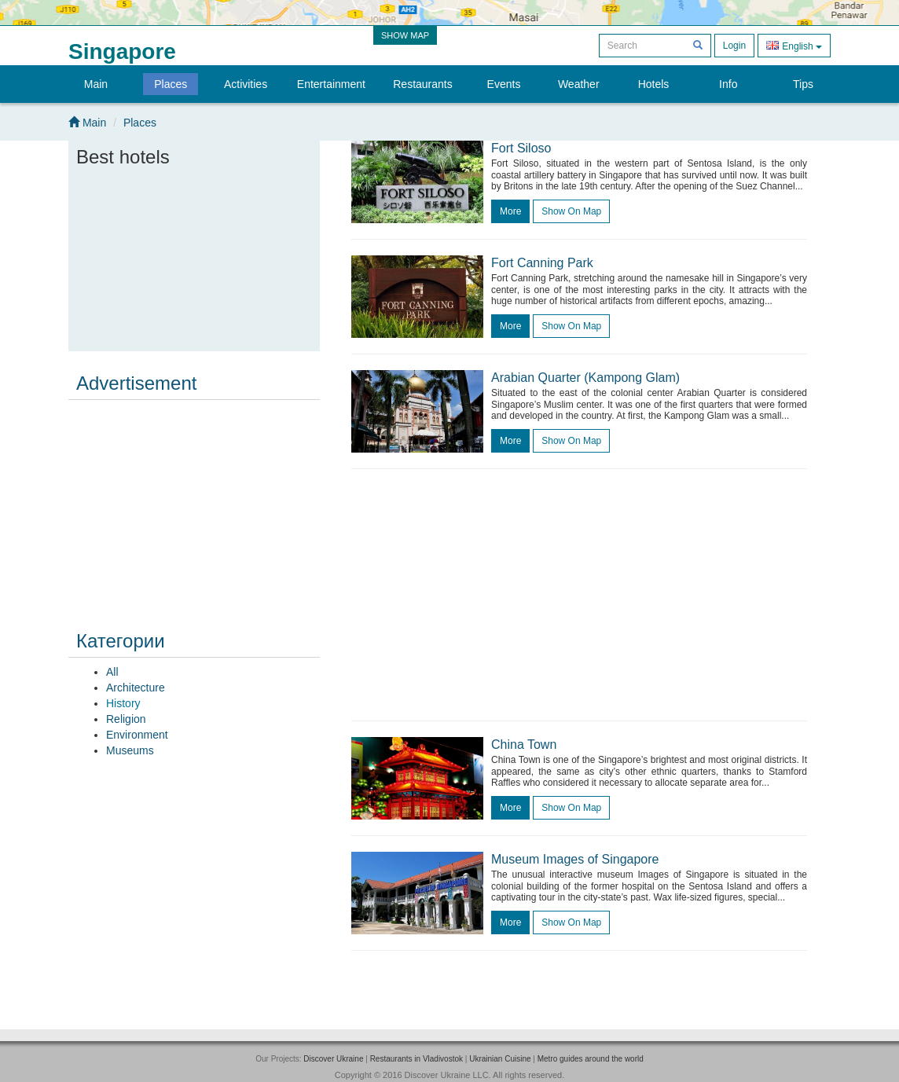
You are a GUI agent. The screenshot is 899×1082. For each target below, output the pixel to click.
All (112, 672)
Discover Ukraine (333, 1058)
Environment (137, 734)
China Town (523, 744)
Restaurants (422, 84)
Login (734, 45)
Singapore (122, 51)
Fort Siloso (521, 148)
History (123, 703)
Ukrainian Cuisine (499, 1058)
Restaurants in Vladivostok (416, 1058)
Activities (245, 84)
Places (170, 84)
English (794, 45)
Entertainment (331, 84)
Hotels (654, 84)
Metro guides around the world (591, 1058)
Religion (126, 719)
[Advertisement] (194, 504)
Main (96, 84)
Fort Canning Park (542, 263)
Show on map (571, 211)
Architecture (135, 687)
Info (728, 84)
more (510, 211)
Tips (803, 84)
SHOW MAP (405, 35)
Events (504, 84)
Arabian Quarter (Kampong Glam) (585, 377)
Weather (579, 84)
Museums (130, 750)
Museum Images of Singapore (575, 859)
